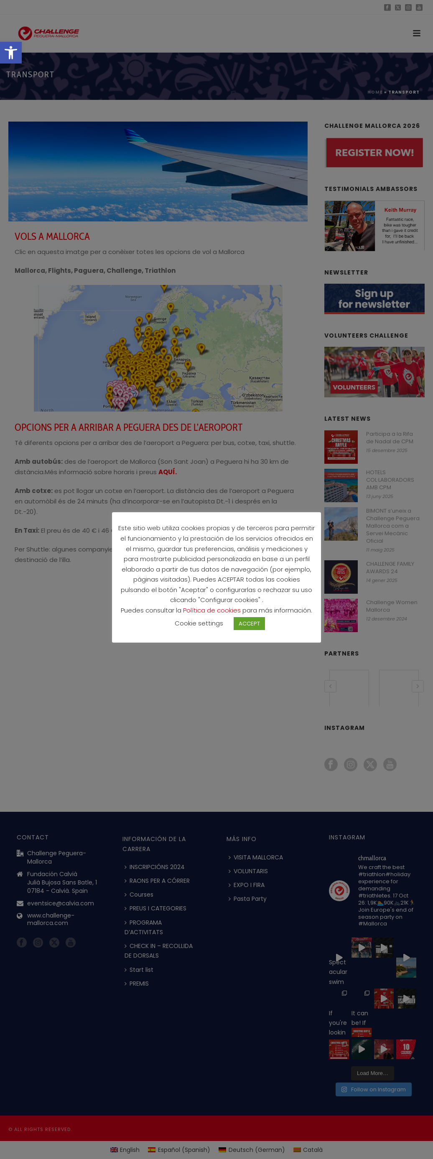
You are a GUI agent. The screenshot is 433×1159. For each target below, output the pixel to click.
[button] (11, 53)
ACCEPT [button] (249, 629)
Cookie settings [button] (199, 628)
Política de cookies (212, 615)
